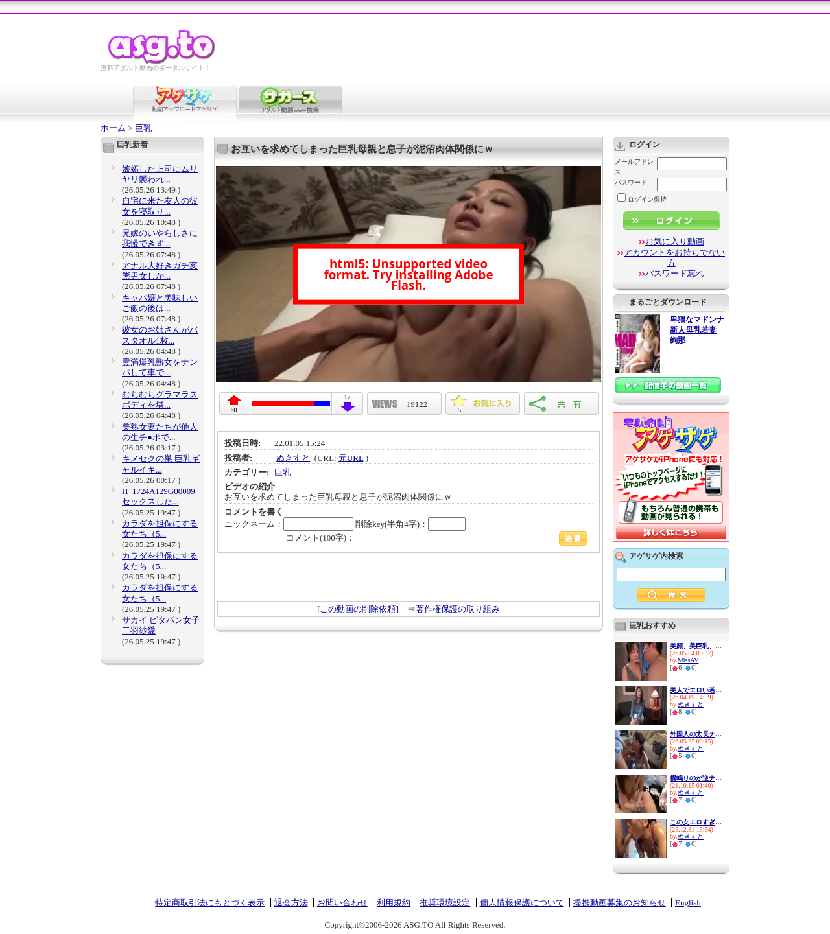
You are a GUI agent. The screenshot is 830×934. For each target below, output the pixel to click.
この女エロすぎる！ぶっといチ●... (696, 822)
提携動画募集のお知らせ (619, 902)
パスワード (631, 182)
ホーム (113, 128)
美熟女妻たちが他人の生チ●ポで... (160, 432)
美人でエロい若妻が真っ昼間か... (696, 690)
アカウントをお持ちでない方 (674, 258)
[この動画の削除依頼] (358, 609)
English (688, 902)
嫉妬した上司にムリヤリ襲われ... (160, 174)
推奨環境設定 (445, 902)
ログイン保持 (642, 199)
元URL (351, 458)
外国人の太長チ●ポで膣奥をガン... (696, 734)
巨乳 (143, 128)
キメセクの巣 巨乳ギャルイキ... (161, 464)
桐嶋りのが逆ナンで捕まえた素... (696, 778)
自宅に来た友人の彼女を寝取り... (160, 206)
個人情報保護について (522, 902)
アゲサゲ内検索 (656, 556)
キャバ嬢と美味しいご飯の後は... (160, 303)
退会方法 (291, 902)
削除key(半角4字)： (410, 524)
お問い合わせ (342, 902)
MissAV (688, 660)
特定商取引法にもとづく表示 (210, 902)
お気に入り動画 (674, 241)
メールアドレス (634, 167)
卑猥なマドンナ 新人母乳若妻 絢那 (697, 330)
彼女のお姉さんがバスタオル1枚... (160, 335)
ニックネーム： (288, 524)
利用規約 (393, 902)
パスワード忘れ (674, 273)
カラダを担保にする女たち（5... (160, 529)
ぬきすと (293, 458)
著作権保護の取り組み (458, 609)
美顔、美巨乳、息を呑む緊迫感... (696, 645)
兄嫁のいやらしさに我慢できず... (160, 238)
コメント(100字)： (436, 538)
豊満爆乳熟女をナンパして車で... (160, 367)
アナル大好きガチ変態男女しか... (160, 271)
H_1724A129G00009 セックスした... (158, 496)
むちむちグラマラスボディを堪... (160, 400)
